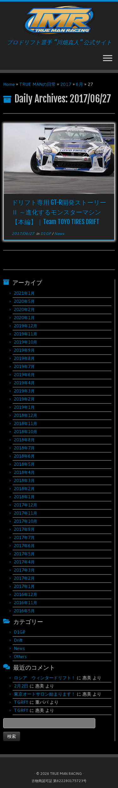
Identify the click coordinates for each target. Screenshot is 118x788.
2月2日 (21, 686)
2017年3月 (24, 570)
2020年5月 (24, 301)
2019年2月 (24, 399)
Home (9, 84)
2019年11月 (25, 334)
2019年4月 (24, 383)
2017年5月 (24, 554)
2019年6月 (24, 374)
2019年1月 (24, 407)
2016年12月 (25, 594)
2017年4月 (24, 562)
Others (20, 656)
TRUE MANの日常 (37, 84)
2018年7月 (24, 448)
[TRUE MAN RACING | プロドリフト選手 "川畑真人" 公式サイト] (59, 20)
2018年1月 (24, 497)
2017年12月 (25, 505)
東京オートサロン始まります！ (45, 694)
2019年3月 (24, 391)
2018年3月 (24, 480)
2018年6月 (24, 456)
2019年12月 (25, 326)
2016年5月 (24, 611)
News (59, 233)
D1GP (46, 233)
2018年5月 (24, 464)
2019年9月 (24, 350)
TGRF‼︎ (21, 702)
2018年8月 (24, 440)
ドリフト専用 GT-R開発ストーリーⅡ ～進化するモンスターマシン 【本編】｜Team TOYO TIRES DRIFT (59, 212)
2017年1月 (24, 586)
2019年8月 (24, 358)
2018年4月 (24, 472)
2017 (65, 84)
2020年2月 (24, 309)
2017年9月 (24, 529)
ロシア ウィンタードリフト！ (45, 678)
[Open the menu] (107, 58)
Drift (18, 640)
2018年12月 (25, 415)
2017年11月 (25, 513)
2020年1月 (24, 317)
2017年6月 (24, 545)
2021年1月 (24, 293)
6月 (79, 84)
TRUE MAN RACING (66, 773)
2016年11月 (25, 602)
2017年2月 (24, 578)
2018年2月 (24, 488)
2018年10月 (25, 431)
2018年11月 (25, 423)
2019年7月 (24, 366)
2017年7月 (24, 537)
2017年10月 (25, 521)
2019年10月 (25, 342)
